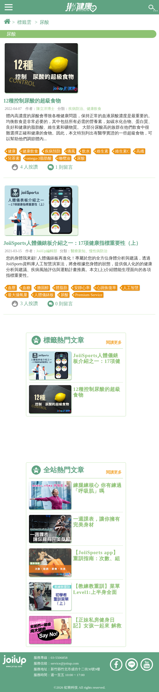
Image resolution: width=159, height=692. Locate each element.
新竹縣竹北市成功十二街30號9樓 (75, 669)
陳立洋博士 (45, 109)
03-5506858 (59, 658)
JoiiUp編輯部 (46, 251)
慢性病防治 (98, 251)
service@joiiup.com (65, 663)
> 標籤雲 (23, 22)
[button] (8, 7)
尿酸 (11, 34)
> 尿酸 (43, 22)
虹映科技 (71, 687)
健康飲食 (94, 109)
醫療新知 (78, 251)
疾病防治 (75, 109)
